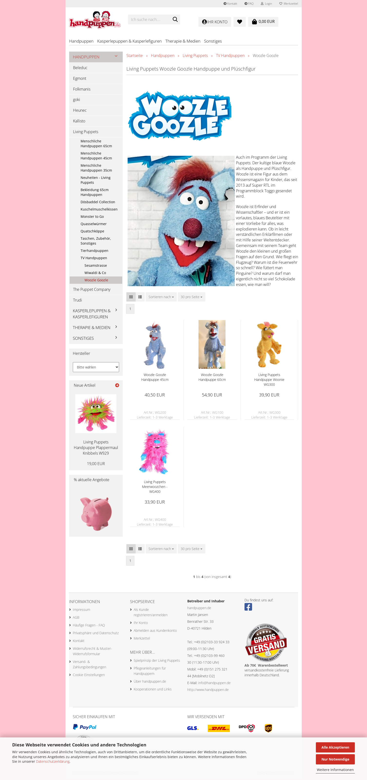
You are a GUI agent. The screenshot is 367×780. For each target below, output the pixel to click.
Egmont (79, 79)
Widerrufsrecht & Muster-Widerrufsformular (92, 652)
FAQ (249, 3)
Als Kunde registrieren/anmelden (151, 613)
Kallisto (79, 122)
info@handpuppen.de (214, 683)
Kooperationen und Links (153, 690)
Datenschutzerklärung (52, 761)
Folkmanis (81, 89)
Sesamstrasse (96, 266)
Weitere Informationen (335, 769)
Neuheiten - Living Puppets (96, 180)
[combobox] (161, 297)
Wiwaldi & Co (95, 273)
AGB (76, 618)
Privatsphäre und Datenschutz (96, 634)
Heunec (80, 111)
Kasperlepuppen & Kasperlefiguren (129, 41)
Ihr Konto (141, 623)
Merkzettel (288, 3)
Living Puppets (85, 132)
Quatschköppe (92, 231)
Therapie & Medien (182, 41)
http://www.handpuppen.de (208, 690)
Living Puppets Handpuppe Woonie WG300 (269, 380)
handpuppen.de (199, 608)
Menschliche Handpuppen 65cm (96, 144)
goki (76, 100)
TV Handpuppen (94, 258)
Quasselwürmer (94, 224)
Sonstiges (213, 41)
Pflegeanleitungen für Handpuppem (150, 672)
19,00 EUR (96, 464)
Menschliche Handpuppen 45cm (96, 156)
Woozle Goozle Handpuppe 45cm (155, 378)
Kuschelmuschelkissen (99, 210)
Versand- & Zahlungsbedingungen (89, 665)
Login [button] (266, 3)
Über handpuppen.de (150, 682)
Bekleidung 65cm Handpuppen (95, 193)
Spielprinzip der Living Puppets (157, 661)
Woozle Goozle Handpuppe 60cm (212, 378)
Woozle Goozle (96, 280)
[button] (131, 297)
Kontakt (230, 3)
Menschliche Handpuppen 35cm (96, 168)
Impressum (81, 610)
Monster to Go (92, 217)
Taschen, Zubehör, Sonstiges (96, 241)
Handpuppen (81, 41)
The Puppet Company (91, 290)
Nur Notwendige (335, 759)
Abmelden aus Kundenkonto (155, 631)
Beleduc (80, 68)
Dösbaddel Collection (98, 202)
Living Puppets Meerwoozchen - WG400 (155, 487)
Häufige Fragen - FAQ (89, 626)
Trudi (77, 300)
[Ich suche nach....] (175, 20)
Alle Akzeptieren (335, 747)
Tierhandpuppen (94, 251)
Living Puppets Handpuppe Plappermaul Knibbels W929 (96, 448)
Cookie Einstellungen (89, 675)
